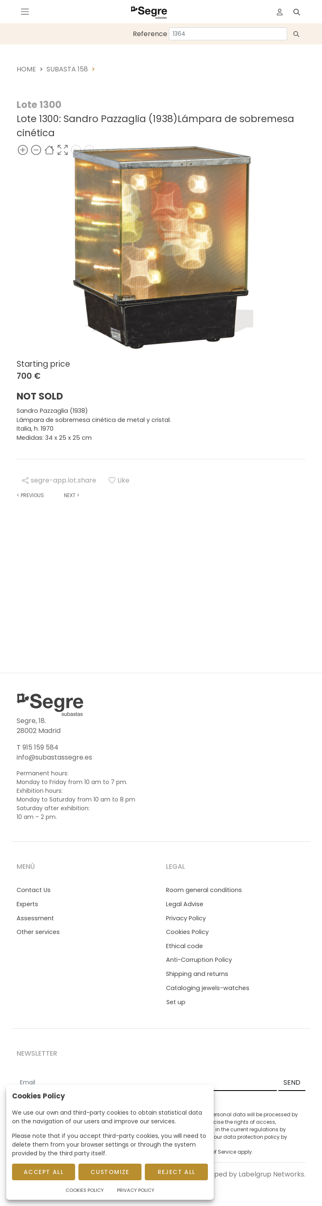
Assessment (35, 918)
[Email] (147, 1083)
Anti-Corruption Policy (199, 960)
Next (71, 495)
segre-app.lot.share (59, 480)
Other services (38, 932)
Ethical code (184, 946)
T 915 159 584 (38, 747)
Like (119, 480)
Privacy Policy (186, 918)
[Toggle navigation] (25, 11)
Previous (30, 495)
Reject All (176, 1172)
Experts (27, 904)
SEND (291, 1082)
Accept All (43, 1172)
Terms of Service (215, 1151)
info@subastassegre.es (54, 757)
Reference (150, 34)
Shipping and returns (197, 974)
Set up (175, 1002)
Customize (109, 1172)
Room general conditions (204, 890)
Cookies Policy (187, 932)
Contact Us (34, 890)
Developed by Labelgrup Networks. (248, 1174)
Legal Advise (184, 904)
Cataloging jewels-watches (207, 988)
